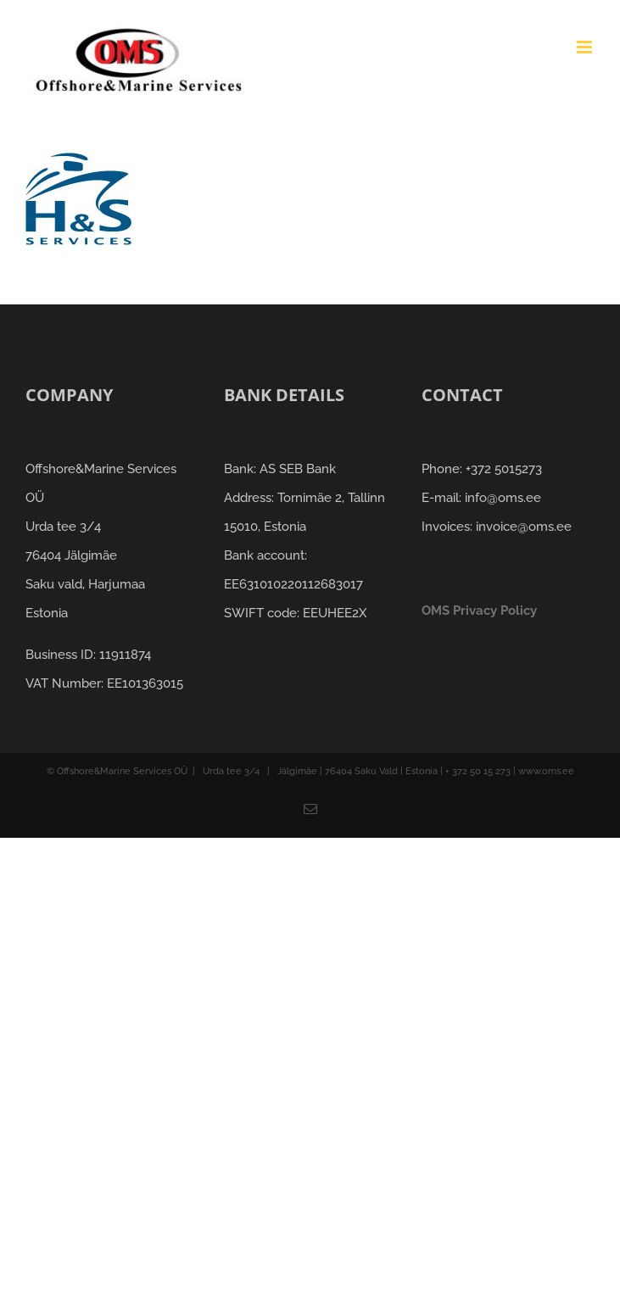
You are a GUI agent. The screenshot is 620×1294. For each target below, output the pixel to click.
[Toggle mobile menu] (586, 47)
